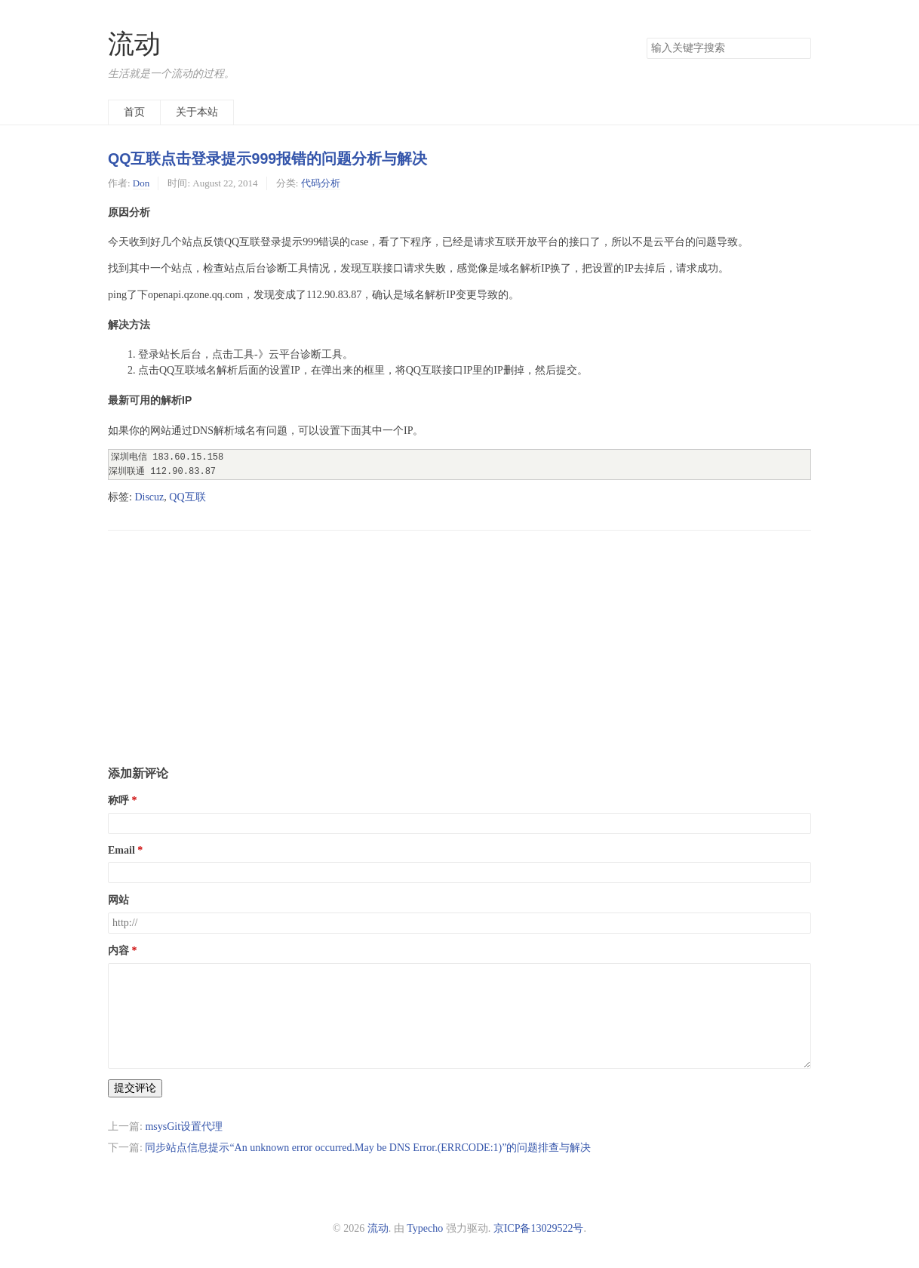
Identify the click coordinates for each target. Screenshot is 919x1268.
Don (141, 183)
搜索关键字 (646, 37)
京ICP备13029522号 (538, 1228)
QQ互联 (187, 497)
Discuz (149, 497)
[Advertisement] (459, 636)
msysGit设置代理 (184, 1126)
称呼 (118, 800)
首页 (134, 112)
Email (121, 850)
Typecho (425, 1228)
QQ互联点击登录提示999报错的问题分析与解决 (267, 158)
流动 (134, 44)
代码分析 (320, 183)
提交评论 (135, 1088)
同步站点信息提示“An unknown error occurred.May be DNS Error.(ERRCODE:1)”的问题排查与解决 (368, 1147)
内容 (118, 950)
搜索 (799, 48)
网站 (118, 900)
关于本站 (197, 112)
